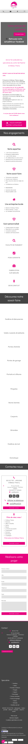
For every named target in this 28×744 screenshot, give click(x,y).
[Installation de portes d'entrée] (14, 340)
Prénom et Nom (5, 568)
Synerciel (4, 737)
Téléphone (4, 588)
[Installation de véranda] (14, 423)
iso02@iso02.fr (15, 492)
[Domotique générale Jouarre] (14, 451)
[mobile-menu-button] (24, 11)
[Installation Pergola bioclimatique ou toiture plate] (14, 381)
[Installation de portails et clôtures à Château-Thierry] (14, 367)
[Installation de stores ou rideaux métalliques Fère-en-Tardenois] (14, 396)
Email (2, 581)
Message (3, 600)
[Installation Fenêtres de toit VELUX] (14, 437)
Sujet (2, 594)
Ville (2, 575)
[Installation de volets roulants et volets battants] (14, 326)
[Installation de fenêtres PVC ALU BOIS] (14, 312)
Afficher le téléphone (15, 500)
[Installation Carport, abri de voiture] (14, 409)
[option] (14, 34)
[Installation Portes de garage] (14, 354)
